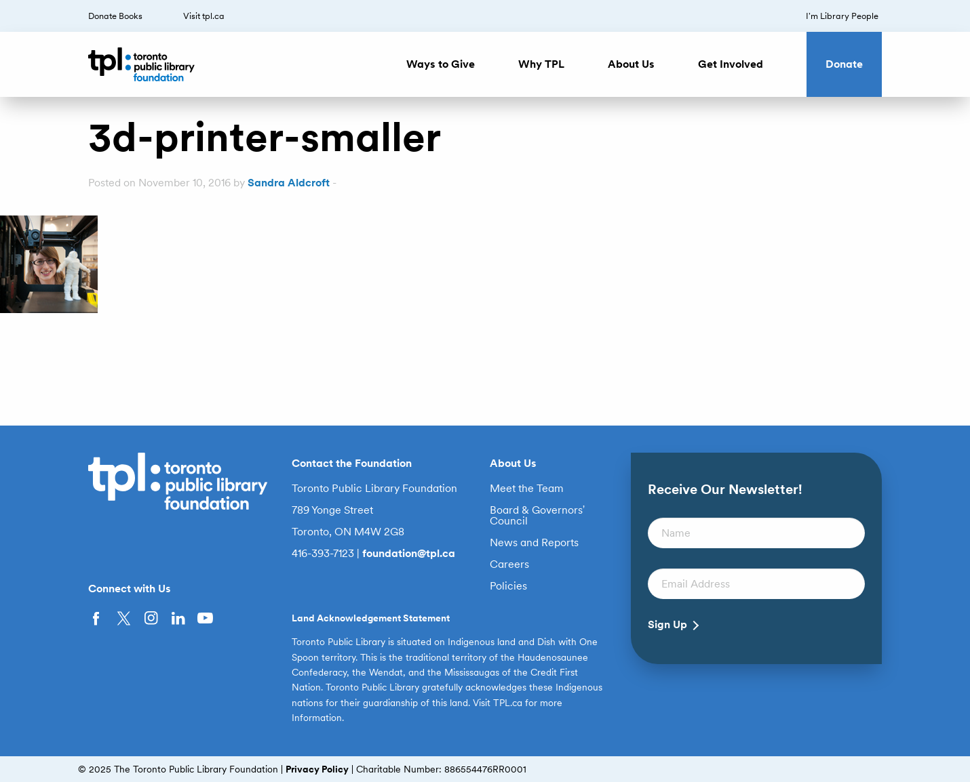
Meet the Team (527, 488)
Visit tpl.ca (204, 16)
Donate (844, 64)
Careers (509, 564)
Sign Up (667, 624)
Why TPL (541, 64)
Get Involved (730, 64)
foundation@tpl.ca (408, 553)
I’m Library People (842, 16)
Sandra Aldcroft (289, 182)
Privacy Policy (317, 769)
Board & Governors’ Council (537, 516)
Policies (508, 586)
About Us (631, 64)
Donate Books (115, 16)
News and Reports (534, 542)
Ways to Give (440, 64)
